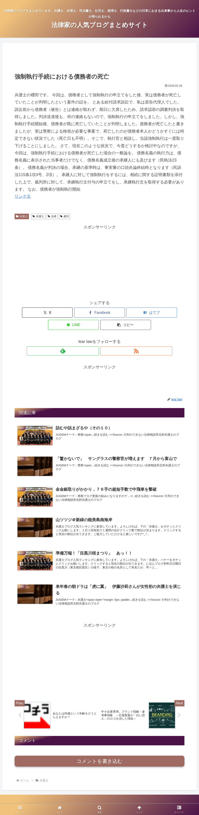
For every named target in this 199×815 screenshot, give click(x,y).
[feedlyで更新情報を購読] (94, 338)
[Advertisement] (99, 57)
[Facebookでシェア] (71, 313)
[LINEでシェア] (128, 313)
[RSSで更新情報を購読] (104, 338)
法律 (52, 216)
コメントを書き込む (99, 756)
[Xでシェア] (42, 313)
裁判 (64, 216)
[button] (156, 313)
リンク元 (23, 196)
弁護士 (22, 216)
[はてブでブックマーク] (99, 313)
